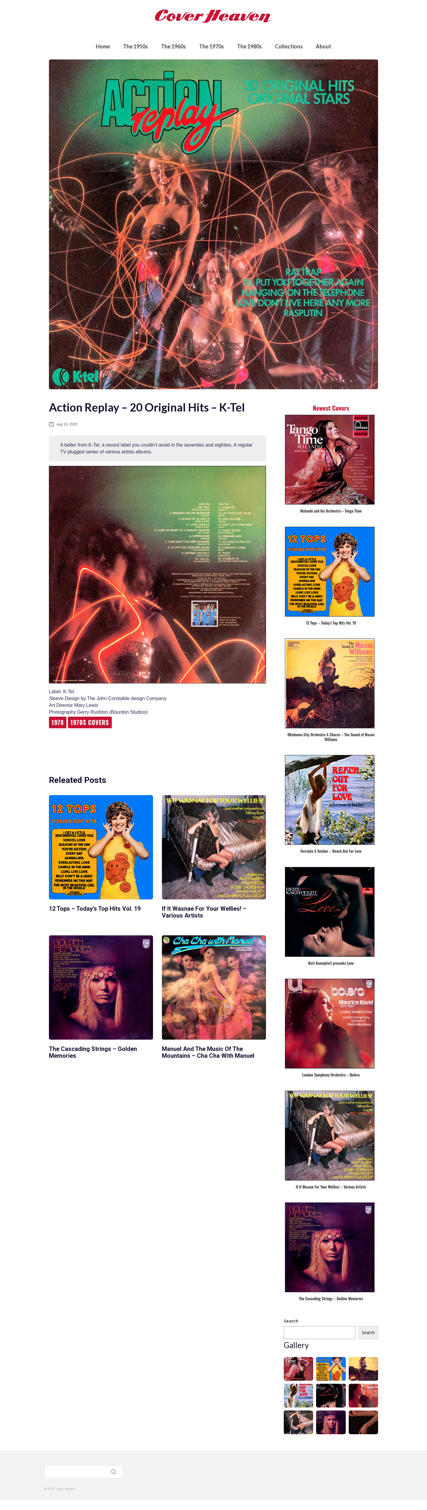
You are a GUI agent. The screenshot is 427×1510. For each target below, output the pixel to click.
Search (291, 1321)
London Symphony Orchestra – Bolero (331, 1075)
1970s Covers (90, 722)
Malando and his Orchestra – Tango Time (331, 511)
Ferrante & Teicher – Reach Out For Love (330, 851)
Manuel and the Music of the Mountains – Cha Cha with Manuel (208, 1052)
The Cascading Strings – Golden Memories (93, 1052)
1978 (58, 722)
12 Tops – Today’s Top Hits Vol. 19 (95, 908)
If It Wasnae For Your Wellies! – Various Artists (204, 912)
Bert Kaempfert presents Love (331, 963)
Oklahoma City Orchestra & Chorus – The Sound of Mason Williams (330, 737)
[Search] (83, 1472)
